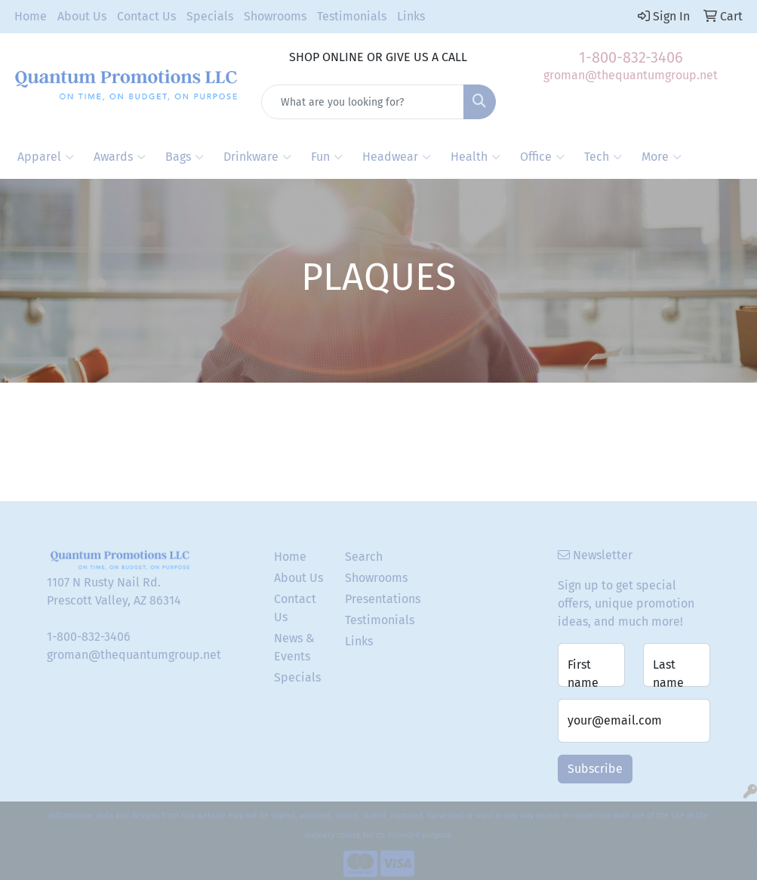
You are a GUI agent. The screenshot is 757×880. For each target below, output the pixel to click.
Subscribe (595, 769)
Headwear (396, 157)
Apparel (45, 157)
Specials (209, 16)
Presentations (371, 599)
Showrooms (275, 16)
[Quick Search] (362, 102)
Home (30, 16)
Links (411, 16)
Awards (120, 157)
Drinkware (257, 157)
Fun (327, 157)
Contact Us (146, 16)
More (662, 157)
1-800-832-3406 (631, 57)
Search (364, 556)
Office (542, 157)
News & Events (294, 647)
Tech (603, 157)
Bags (184, 157)
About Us (81, 16)
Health (475, 157)
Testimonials (351, 16)
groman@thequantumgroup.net (630, 75)
